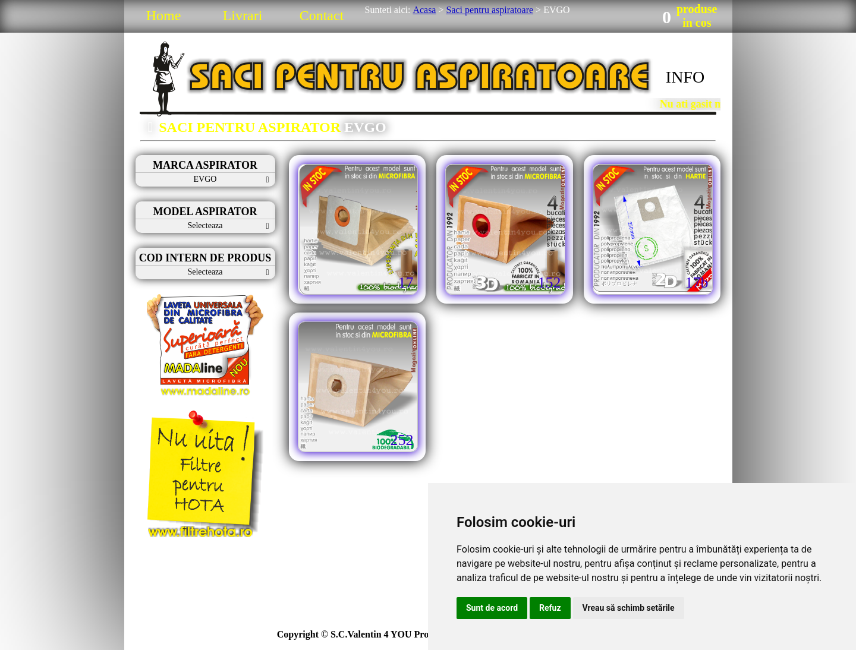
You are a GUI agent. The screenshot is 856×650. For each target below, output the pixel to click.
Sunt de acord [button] (492, 608)
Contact (322, 15)
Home (163, 15)
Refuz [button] (550, 608)
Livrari (243, 15)
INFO (685, 77)
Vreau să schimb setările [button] (629, 608)
